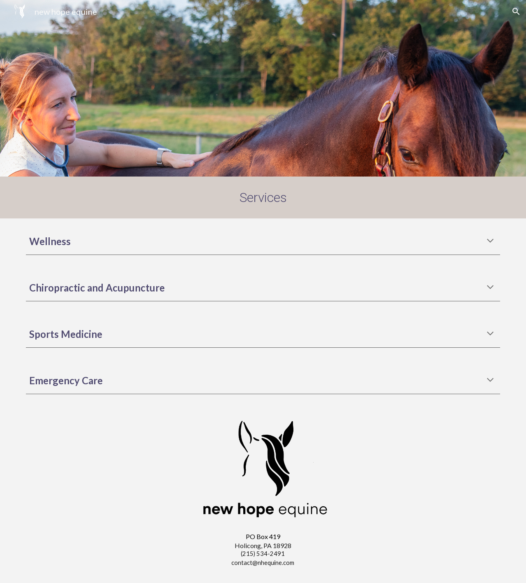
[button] (516, 11)
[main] (263, 197)
